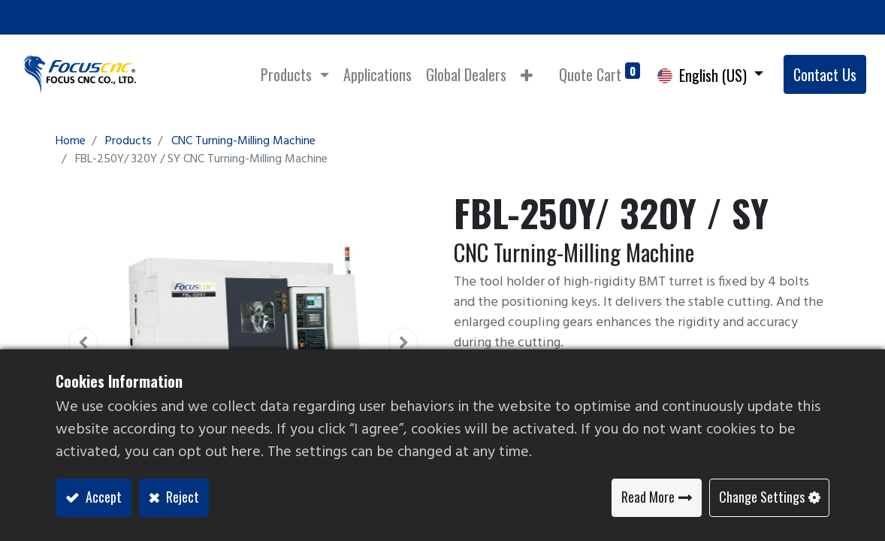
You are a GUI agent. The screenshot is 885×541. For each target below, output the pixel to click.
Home (71, 141)
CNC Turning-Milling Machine (243, 141)
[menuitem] (377, 74)
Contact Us (824, 74)
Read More (648, 496)
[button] (527, 74)
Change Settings (762, 496)
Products (128, 141)
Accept (102, 496)
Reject (181, 496)
